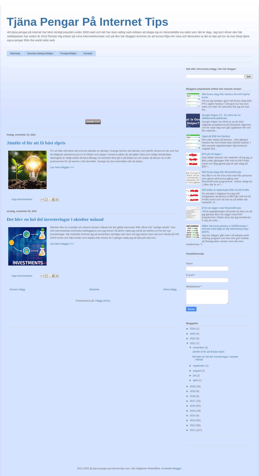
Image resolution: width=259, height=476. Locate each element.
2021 (193, 343)
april (195, 380)
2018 (193, 396)
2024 (193, 328)
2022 (193, 338)
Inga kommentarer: (22, 199)
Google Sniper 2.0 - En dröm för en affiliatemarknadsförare (221, 117)
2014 (193, 415)
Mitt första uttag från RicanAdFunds (221, 172)
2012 (193, 425)
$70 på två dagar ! (212, 154)
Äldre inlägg (170, 289)
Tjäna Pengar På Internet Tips (87, 21)
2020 (193, 386)
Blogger (177, 468)
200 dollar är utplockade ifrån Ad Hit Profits (225, 189)
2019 (193, 391)
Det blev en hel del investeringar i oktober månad (55, 219)
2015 (193, 410)
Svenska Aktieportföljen (40, 53)
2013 (193, 420)
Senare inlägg (17, 289)
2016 (193, 405)
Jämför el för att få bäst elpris (36, 142)
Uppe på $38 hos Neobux (216, 136)
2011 (193, 430)
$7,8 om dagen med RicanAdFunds (221, 207)
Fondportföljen (68, 53)
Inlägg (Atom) (102, 300)
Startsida (15, 53)
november (199, 347)
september (199, 365)
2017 (193, 401)
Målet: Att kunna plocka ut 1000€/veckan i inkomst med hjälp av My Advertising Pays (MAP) (225, 228)
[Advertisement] (93, 89)
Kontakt (88, 53)
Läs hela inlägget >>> (62, 167)
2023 (193, 333)
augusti (197, 370)
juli (195, 375)
